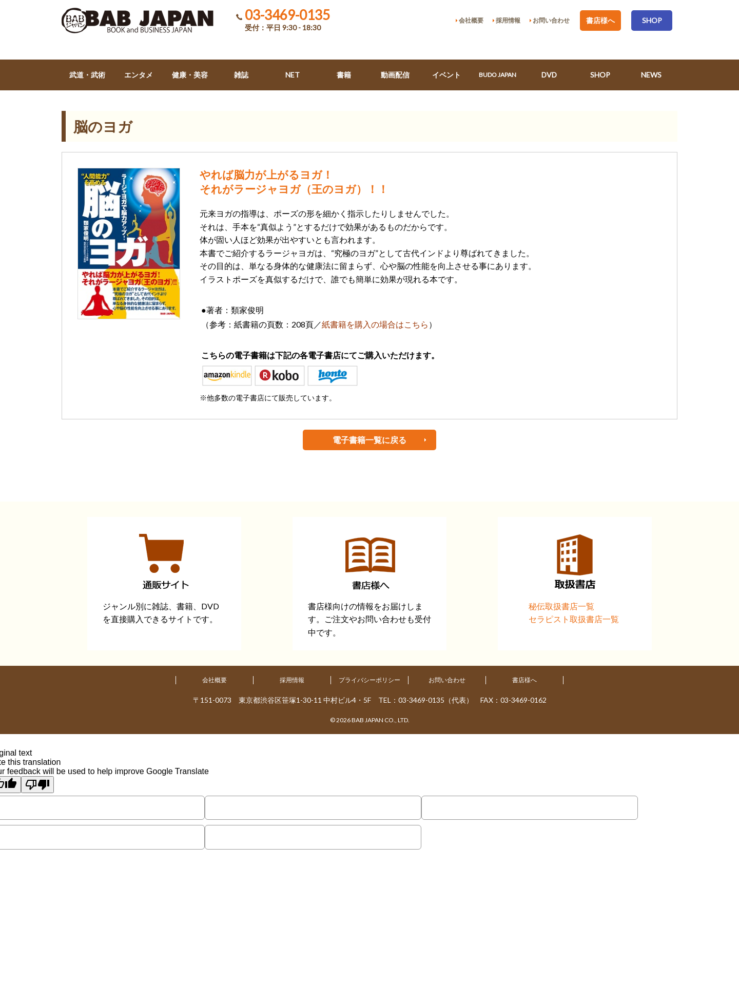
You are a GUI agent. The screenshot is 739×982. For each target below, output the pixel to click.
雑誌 (241, 74)
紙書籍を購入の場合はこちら (375, 324)
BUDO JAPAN (497, 75)
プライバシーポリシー (369, 680)
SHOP (652, 20)
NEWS (651, 74)
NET (292, 74)
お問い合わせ (447, 680)
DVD (549, 74)
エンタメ (138, 74)
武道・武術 (87, 74)
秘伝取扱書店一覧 (561, 606)
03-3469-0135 (287, 15)
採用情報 (292, 680)
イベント (446, 74)
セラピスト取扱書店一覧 (574, 619)
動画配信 (395, 74)
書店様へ (600, 20)
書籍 (344, 74)
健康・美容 (190, 74)
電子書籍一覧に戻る (369, 440)
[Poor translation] (37, 784)
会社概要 (214, 680)
